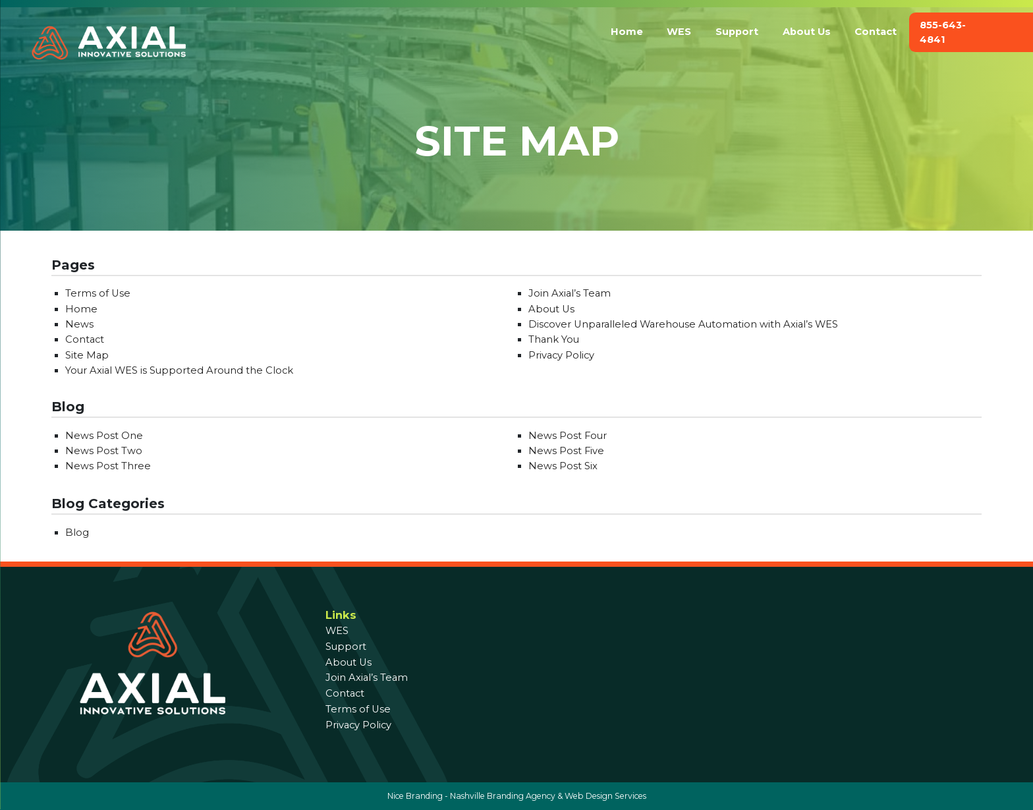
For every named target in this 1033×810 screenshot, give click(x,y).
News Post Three (108, 466)
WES (679, 32)
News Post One (104, 436)
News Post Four (567, 436)
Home (627, 32)
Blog (77, 532)
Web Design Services (605, 796)
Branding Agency (521, 796)
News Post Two (103, 451)
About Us (807, 32)
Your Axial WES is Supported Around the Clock (179, 370)
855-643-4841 (943, 32)
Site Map (87, 355)
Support (736, 32)
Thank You (553, 339)
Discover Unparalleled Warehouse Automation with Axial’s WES (683, 324)
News (79, 324)
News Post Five (566, 451)
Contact (875, 32)
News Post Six (563, 466)
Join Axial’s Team (569, 293)
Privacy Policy (561, 355)
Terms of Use (97, 293)
